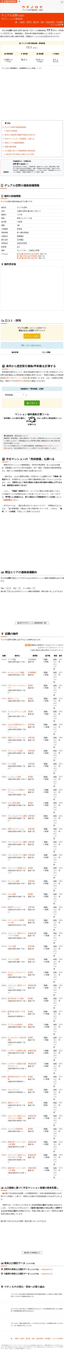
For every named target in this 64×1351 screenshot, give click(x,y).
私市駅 (34, 258)
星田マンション (13, 698)
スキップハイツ (13, 1090)
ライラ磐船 (12, 659)
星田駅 (30, 685)
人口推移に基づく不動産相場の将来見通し (20, 150)
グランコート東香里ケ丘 (17, 868)
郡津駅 (30, 868)
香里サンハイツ (13, 1103)
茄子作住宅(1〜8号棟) (16, 998)
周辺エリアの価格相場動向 (14, 143)
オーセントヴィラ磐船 (16, 672)
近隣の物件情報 (10, 147)
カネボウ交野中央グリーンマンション (17, 725)
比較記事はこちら (10, 500)
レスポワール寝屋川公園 (17, 1050)
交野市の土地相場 (21, 381)
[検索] (2, 1)
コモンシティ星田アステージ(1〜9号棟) (17, 934)
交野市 (29, 22)
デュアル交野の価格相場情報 (15, 127)
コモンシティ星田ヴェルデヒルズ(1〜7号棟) (17, 1156)
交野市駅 (31, 724)
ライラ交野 (12, 764)
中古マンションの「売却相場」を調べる (19, 139)
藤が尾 (36, 22)
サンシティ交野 (13, 881)
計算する (32, 403)
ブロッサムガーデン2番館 (17, 816)
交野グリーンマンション (17, 737)
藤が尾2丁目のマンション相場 (15, 378)
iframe (32, 95)
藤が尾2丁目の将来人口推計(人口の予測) (20, 154)
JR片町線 (23, 256)
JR (18, 256)
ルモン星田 (12, 894)
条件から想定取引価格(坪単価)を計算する (20, 135)
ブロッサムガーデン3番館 (17, 842)
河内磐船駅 (32, 256)
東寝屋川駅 (32, 933)
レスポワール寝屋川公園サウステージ (17, 1064)
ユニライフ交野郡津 (15, 1129)
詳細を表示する (46, 1269)
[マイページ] (19, 1)
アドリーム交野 (13, 959)
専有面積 (9, 395)
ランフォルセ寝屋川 (15, 1024)
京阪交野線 (50, 22)
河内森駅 (59, 22)
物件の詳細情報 (11, 131)
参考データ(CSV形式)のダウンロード (50, 648)
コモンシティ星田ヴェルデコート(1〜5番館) (17, 1117)
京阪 (42, 22)
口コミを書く (32, 336)
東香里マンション (14, 907)
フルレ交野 (12, 946)
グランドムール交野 (15, 751)
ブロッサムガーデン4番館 (17, 855)
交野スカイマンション (16, 829)
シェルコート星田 (14, 777)
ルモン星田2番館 (14, 803)
